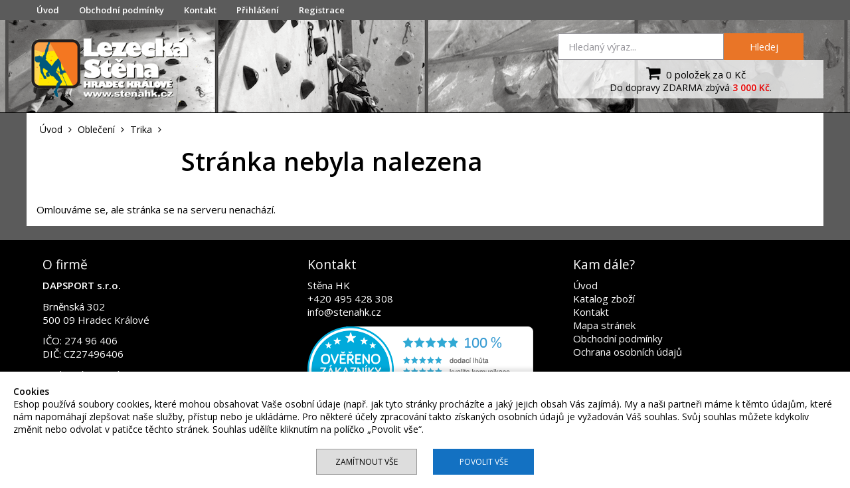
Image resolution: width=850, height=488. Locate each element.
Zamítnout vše (366, 461)
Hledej (764, 46)
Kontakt (200, 10)
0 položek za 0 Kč (694, 73)
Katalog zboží (604, 298)
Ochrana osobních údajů (627, 351)
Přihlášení (257, 10)
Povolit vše (484, 461)
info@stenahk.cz (344, 311)
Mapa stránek (604, 325)
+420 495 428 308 (350, 298)
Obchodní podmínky (121, 10)
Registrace (322, 10)
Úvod (48, 10)
